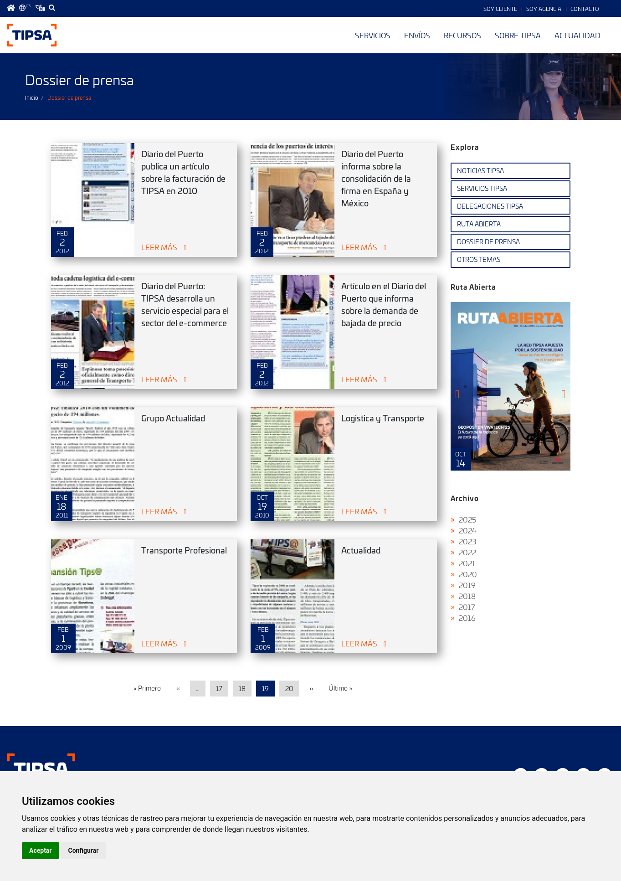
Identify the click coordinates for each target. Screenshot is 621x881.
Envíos (417, 35)
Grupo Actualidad (173, 418)
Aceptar (40, 850)
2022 (467, 552)
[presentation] (457, 394)
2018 (467, 596)
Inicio (31, 97)
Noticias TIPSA (480, 170)
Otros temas (478, 259)
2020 (468, 574)
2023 (467, 541)
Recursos (462, 35)
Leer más (159, 247)
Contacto (584, 8)
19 (265, 688)
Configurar (83, 850)
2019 (467, 585)
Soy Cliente (500, 8)
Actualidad (577, 35)
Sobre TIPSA (518, 35)
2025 (468, 519)
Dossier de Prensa (488, 241)
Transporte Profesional (184, 550)
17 (219, 688)
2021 (467, 563)
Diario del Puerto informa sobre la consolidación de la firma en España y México (376, 178)
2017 (467, 607)
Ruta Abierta (479, 224)
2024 (468, 530)
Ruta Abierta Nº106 (510, 386)
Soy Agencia (543, 8)
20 (289, 688)
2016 (467, 618)
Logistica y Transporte (382, 418)
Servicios (372, 35)
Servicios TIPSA (482, 188)
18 (242, 688)
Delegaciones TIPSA (490, 206)
